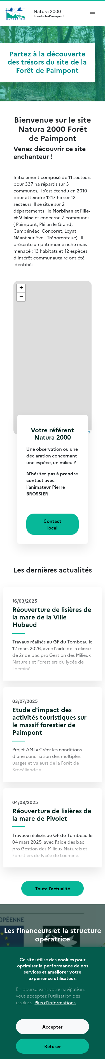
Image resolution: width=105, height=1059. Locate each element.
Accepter (52, 1034)
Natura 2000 (57, 13)
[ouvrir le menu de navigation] (93, 13)
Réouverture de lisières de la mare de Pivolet (51, 814)
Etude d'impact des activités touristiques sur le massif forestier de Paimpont (49, 720)
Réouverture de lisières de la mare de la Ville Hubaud (51, 617)
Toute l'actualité (52, 888)
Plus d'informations (55, 1010)
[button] (21, 288)
